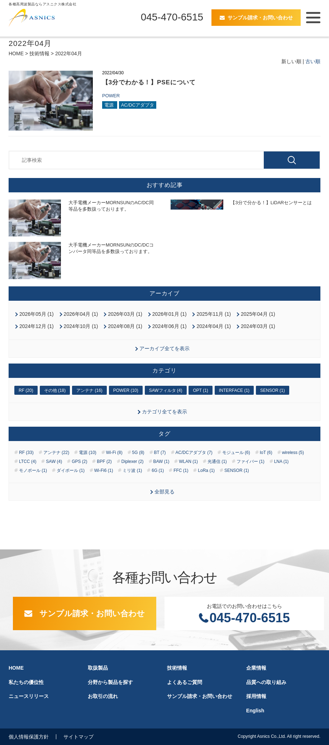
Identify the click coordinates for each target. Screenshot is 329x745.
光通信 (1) (217, 461)
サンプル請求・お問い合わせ (260, 17)
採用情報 (256, 696)
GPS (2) (79, 461)
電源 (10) (87, 452)
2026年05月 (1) (36, 314)
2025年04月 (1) (258, 314)
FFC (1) (180, 470)
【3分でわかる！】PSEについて (149, 82)
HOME (16, 53)
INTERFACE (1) (234, 390)
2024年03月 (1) (258, 326)
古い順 (312, 61)
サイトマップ (78, 736)
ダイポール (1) (71, 470)
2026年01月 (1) (169, 314)
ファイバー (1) (250, 461)
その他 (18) (55, 390)
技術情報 (39, 53)
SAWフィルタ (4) (165, 390)
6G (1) (158, 470)
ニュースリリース (29, 696)
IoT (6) (266, 452)
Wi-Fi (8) (114, 452)
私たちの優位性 (26, 682)
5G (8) (138, 452)
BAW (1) (161, 461)
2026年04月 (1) (81, 314)
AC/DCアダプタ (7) (194, 452)
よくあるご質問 (184, 682)
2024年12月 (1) (36, 326)
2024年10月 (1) (81, 326)
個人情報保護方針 (29, 736)
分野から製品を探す (110, 682)
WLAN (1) (188, 461)
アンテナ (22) (56, 452)
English (255, 710)
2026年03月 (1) (125, 314)
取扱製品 (98, 668)
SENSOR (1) (272, 390)
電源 (109, 105)
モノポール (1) (33, 470)
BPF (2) (104, 461)
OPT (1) (200, 390)
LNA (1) (281, 461)
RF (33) (26, 452)
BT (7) (160, 452)
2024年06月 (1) (169, 326)
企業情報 (256, 668)
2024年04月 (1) (213, 326)
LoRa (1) (206, 470)
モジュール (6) (236, 452)
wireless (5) (293, 452)
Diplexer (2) (132, 461)
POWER (111, 95)
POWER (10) (125, 390)
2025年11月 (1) (213, 314)
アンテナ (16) (89, 390)
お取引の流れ (103, 696)
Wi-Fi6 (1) (103, 470)
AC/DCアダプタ (137, 105)
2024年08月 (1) (125, 326)
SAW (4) (54, 461)
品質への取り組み (266, 682)
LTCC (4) (27, 461)
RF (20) (26, 390)
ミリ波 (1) (132, 470)
